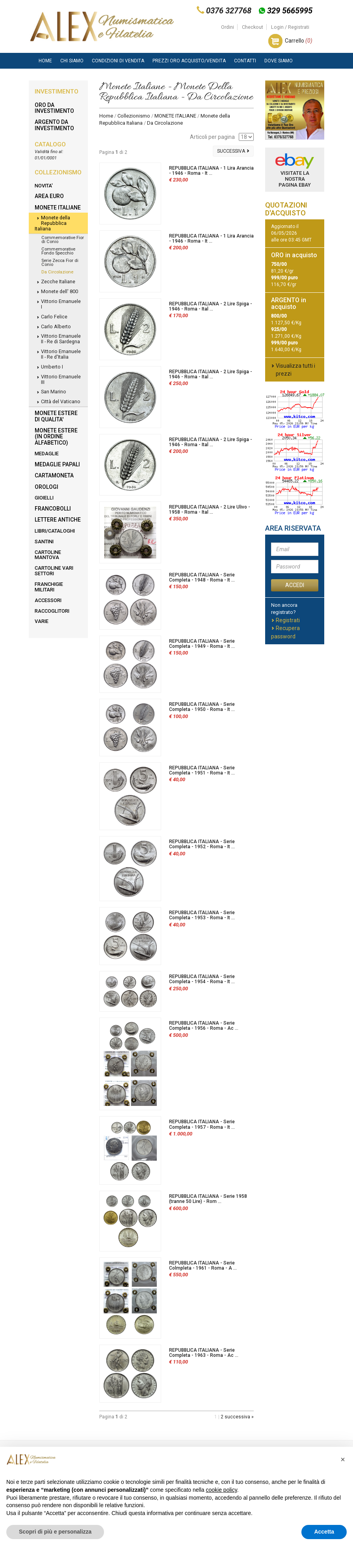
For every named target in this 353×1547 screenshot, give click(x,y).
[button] (342, 1459)
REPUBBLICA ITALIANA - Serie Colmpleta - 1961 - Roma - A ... (203, 1265)
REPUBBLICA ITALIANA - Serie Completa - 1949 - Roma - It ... (202, 643)
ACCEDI (294, 585)
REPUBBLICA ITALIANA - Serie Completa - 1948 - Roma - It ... (202, 577)
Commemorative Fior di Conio (62, 239)
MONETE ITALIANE (175, 116)
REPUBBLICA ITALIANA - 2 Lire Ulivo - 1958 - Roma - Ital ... (209, 509)
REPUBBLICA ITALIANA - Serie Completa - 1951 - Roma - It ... (202, 770)
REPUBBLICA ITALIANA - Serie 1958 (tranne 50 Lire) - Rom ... (208, 1198)
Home (45, 61)
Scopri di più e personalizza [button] (55, 1531)
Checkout (252, 27)
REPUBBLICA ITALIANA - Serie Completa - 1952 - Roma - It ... (202, 844)
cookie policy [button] (221, 1490)
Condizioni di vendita (118, 61)
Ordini (227, 27)
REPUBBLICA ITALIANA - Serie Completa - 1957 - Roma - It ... (202, 1124)
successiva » (239, 1417)
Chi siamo (72, 61)
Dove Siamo (278, 61)
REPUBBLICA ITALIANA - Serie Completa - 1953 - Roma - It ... (202, 915)
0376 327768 (228, 10)
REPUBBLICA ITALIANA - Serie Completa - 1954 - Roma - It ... (202, 979)
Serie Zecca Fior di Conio (59, 262)
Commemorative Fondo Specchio (58, 251)
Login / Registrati (290, 27)
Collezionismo (133, 116)
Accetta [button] (324, 1531)
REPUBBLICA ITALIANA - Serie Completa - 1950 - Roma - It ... (202, 706)
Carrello (298, 40)
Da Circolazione (57, 272)
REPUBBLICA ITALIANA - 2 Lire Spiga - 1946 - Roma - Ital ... (210, 306)
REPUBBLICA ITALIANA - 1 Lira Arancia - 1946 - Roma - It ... (211, 170)
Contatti (245, 61)
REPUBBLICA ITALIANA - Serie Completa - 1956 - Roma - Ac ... (203, 1025)
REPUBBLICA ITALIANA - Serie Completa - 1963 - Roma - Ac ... (203, 1352)
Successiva (233, 151)
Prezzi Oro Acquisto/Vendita (189, 61)
